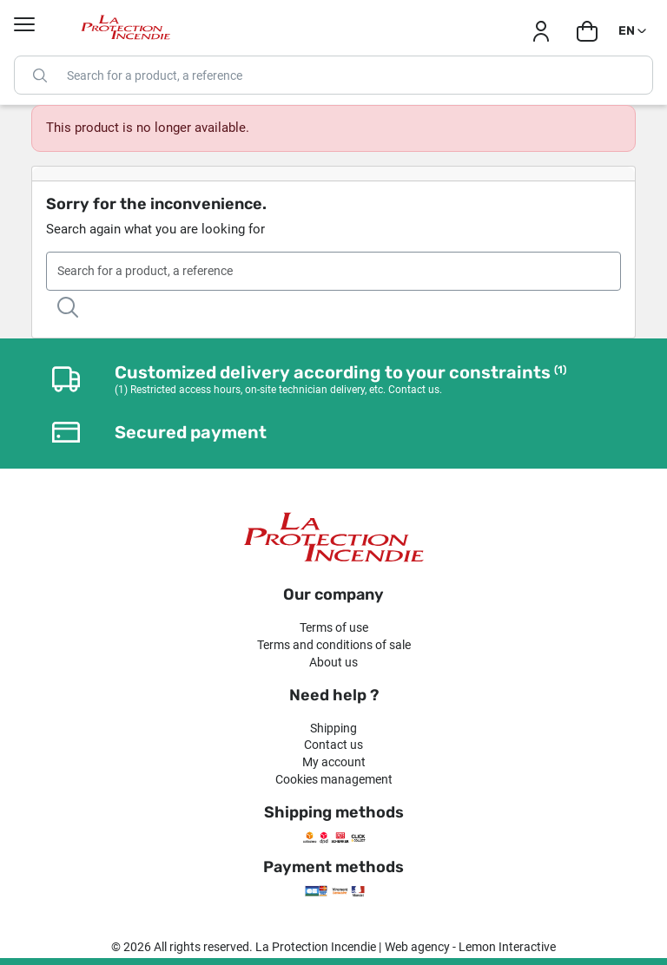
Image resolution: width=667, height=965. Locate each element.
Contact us (333, 745)
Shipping (333, 728)
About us (333, 662)
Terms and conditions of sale (334, 645)
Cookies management (334, 779)
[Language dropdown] (633, 31)
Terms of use (334, 627)
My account (334, 762)
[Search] (333, 75)
